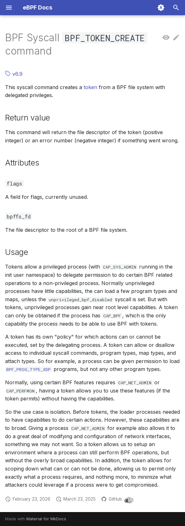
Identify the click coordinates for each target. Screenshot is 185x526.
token (90, 87)
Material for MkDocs (46, 518)
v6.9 (13, 74)
